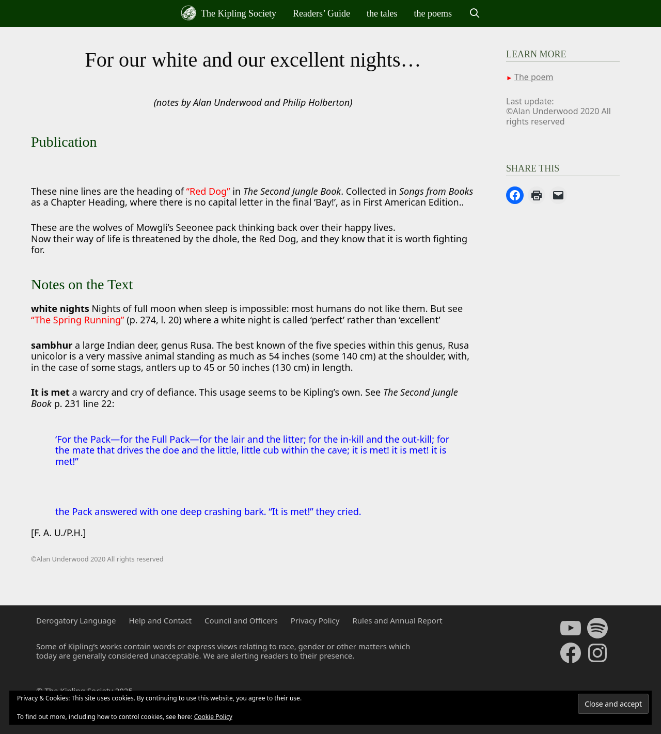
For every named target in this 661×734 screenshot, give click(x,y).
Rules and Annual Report (397, 620)
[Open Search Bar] (474, 13)
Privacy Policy (315, 620)
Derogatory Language (76, 620)
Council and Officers (241, 620)
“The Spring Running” (77, 320)
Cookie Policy (213, 716)
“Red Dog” (208, 191)
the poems (433, 13)
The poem (533, 77)
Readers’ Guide (321, 13)
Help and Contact (160, 620)
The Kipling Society (228, 13)
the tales (382, 13)
